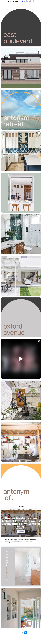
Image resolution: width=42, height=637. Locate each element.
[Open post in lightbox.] (21, 27)
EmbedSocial (30, 1)
